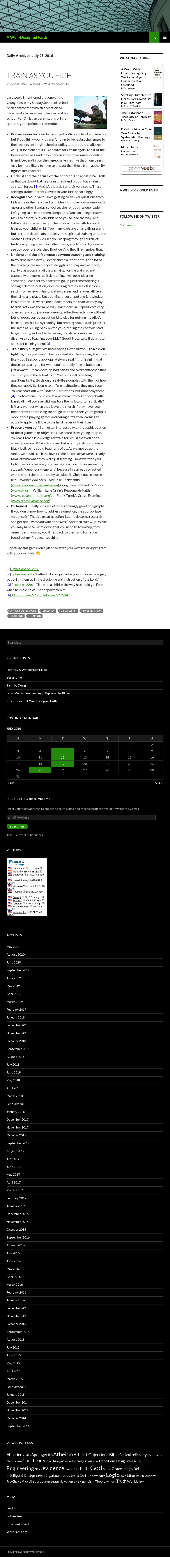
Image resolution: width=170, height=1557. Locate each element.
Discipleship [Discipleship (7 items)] (134, 1461)
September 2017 (18, 1143)
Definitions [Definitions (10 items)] (107, 1461)
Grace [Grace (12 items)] (117, 1469)
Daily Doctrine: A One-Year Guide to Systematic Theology (136, 133)
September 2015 (18, 1331)
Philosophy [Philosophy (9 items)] (148, 1476)
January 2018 (16, 1111)
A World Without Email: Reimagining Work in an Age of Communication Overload (133, 77)
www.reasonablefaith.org (31, 495)
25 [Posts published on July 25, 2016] (40, 770)
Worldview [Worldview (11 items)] (135, 1481)
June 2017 (14, 1166)
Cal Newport (130, 88)
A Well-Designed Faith (27, 37)
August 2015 (16, 1339)
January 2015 (16, 1394)
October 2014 (16, 1418)
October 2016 (16, 1229)
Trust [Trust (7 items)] (112, 1481)
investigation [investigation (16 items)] (48, 1475)
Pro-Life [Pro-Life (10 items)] (28, 1481)
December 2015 (17, 1308)
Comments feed (18, 1524)
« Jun (11, 783)
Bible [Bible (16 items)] (114, 1454)
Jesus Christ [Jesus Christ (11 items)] (80, 1475)
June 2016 (14, 1261)
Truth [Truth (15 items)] (121, 1481)
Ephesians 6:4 (21, 574)
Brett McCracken (132, 106)
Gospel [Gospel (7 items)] (107, 1469)
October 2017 (16, 1135)
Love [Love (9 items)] (122, 1476)
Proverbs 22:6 (22, 584)
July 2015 (13, 1347)
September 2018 (18, 1049)
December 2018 (17, 1025)
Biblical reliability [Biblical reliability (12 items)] (133, 1455)
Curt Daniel (129, 120)
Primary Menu (164, 37)
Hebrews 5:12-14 (54, 595)
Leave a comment (60, 83)
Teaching (16, 615)
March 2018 (15, 1096)
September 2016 (18, 1237)
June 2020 (14, 962)
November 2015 (17, 1316)
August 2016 (16, 1245)
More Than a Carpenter (129, 149)
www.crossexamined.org (30, 501)
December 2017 (17, 1119)
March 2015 (15, 1379)
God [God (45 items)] (96, 1467)
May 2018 (13, 1080)
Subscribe (17, 826)
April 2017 (14, 1182)
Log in (11, 1508)
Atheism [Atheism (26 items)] (63, 1454)
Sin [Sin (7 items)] (75, 1481)
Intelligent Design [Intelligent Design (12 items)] (21, 1475)
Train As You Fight (41, 75)
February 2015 (16, 1386)
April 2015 (14, 1371)
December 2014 (17, 1402)
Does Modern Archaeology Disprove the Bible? (38, 693)
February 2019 (16, 1009)
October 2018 (16, 1041)
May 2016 (13, 1269)
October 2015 (16, 1324)
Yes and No (14, 677)
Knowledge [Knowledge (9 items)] (97, 1476)
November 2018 (17, 1033)
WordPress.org (17, 1532)
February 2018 (16, 1104)
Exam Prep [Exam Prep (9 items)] (72, 1469)
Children (48, 610)
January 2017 (16, 1206)
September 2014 (18, 1426)
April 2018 (14, 1088)
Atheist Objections (23, 610)
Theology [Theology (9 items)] (102, 1481)
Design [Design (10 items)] (121, 1461)
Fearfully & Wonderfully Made (27, 669)
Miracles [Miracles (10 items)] (133, 1476)
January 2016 (16, 1300)
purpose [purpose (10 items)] (41, 1481)
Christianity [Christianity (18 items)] (33, 1460)
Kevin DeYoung (132, 140)
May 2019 (13, 986)
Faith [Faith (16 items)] (85, 1468)
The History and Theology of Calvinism (136, 115)
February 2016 (16, 1292)
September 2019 (18, 970)
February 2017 (16, 1198)
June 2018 (14, 1072)
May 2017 (13, 1174)
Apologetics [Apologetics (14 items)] (42, 1454)
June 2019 (14, 978)
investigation (92, 610)
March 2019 (15, 1001)
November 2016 (17, 1221)
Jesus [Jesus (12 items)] (65, 1475)
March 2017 (15, 1190)
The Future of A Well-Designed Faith (32, 701)
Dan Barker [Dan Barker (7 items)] (91, 1461)
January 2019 (16, 1017)
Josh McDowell (131, 154)
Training (35, 615)
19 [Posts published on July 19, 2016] (62, 764)
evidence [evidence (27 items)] (53, 1468)
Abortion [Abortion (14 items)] (14, 1454)
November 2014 (17, 1410)
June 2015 (14, 1355)
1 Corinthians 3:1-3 (25, 595)
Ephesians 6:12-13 (25, 569)
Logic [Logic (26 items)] (112, 1475)
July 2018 (13, 1064)
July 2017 (13, 1159)
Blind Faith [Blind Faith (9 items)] (154, 1455)
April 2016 (14, 1276)
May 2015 (13, 1363)
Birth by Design (17, 685)
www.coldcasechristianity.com (35, 485)
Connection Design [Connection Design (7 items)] (73, 1461)
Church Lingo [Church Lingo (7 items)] (54, 1461)
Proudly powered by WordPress (25, 1551)
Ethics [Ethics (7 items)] (38, 1469)
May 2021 (13, 946)
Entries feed (15, 1516)
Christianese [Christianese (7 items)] (14, 1461)
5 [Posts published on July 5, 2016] (63, 751)
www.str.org (21, 490)
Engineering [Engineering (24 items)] (20, 1468)
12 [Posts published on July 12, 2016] (62, 757)
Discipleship (68, 610)
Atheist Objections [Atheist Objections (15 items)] (91, 1454)
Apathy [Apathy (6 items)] (27, 1455)
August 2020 (16, 954)
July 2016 (13, 1253)
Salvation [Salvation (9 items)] (66, 1481)
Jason (37, 83)
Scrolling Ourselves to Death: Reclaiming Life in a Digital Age (136, 99)
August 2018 (16, 1056)
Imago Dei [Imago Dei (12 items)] (130, 1469)
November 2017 (17, 1127)
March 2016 (15, 1284)
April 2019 (14, 994)
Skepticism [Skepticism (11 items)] (86, 1481)
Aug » (158, 783)
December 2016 (17, 1214)
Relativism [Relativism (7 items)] (53, 1481)
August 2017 (16, 1151)
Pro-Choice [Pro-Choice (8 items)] (14, 1481)
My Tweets (127, 225)
